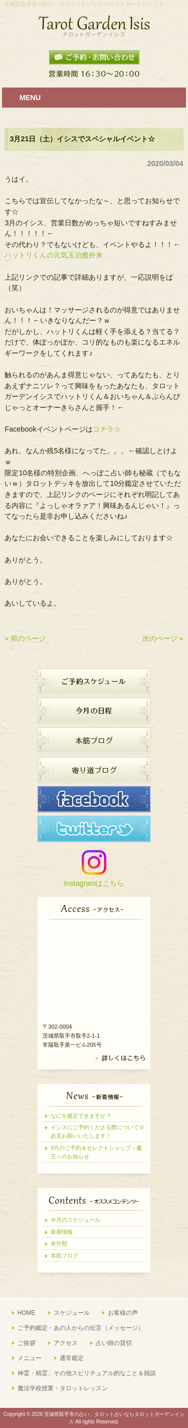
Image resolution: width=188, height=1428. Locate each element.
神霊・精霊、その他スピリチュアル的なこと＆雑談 (87, 1373)
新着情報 (62, 1232)
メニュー (30, 1358)
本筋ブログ (64, 1255)
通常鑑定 (72, 1358)
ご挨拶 (27, 1343)
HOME (27, 1312)
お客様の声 (123, 1312)
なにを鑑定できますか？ (81, 1116)
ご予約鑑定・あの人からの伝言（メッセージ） (81, 1327)
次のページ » (162, 638)
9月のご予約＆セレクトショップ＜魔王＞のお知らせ (96, 1152)
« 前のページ (25, 638)
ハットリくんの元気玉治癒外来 (54, 255)
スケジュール (72, 1312)
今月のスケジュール (75, 1220)
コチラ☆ (107, 429)
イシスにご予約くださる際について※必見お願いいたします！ (97, 1131)
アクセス (66, 1343)
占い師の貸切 (114, 1343)
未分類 (59, 1243)
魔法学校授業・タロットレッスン (63, 1388)
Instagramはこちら (94, 883)
